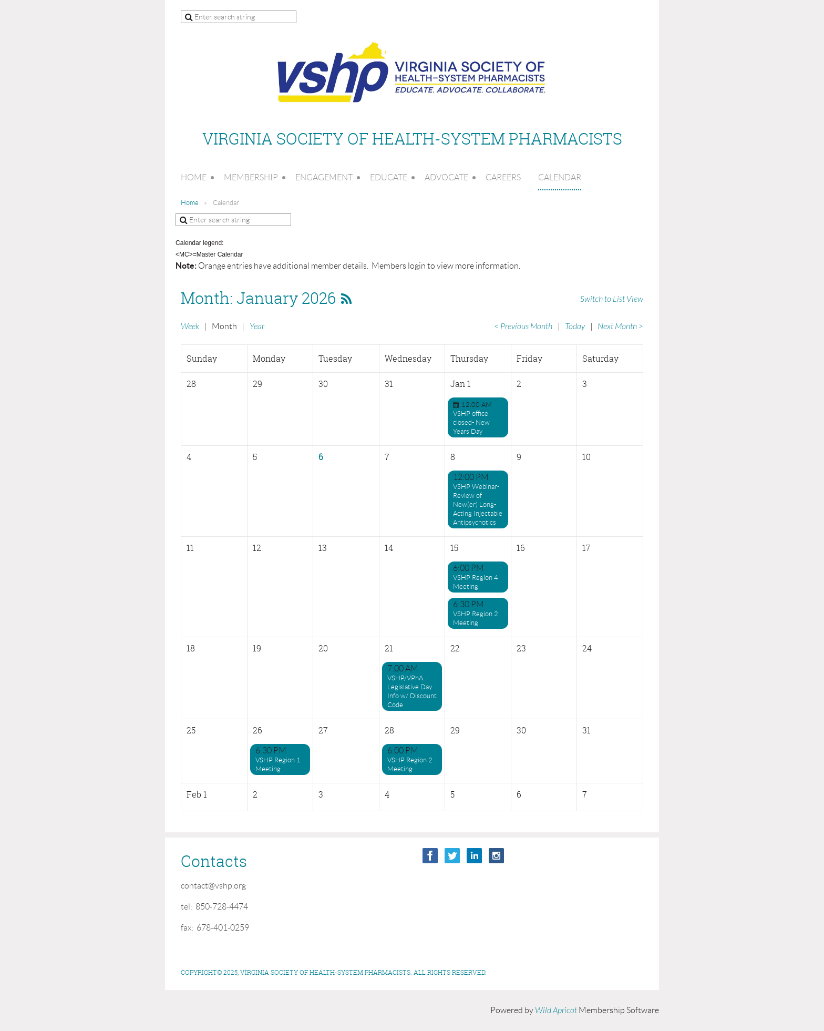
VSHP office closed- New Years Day (471, 422)
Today (575, 326)
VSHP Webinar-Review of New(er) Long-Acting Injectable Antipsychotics (477, 504)
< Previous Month (523, 326)
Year (257, 326)
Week (190, 326)
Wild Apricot (556, 1010)
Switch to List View (611, 299)
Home (190, 203)
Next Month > (620, 326)
